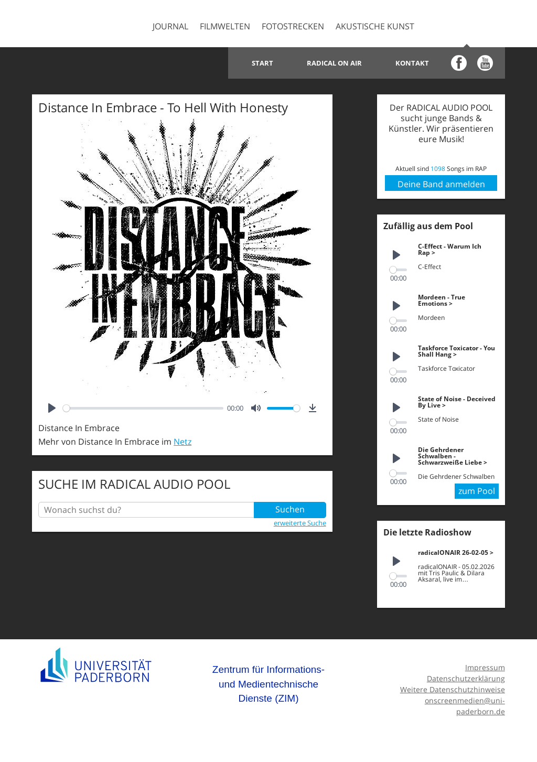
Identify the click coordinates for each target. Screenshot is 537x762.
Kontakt (412, 63)
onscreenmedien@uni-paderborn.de (465, 703)
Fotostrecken (293, 26)
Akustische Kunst (375, 26)
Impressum (485, 665)
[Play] (52, 408)
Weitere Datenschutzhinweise (452, 687)
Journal (170, 26)
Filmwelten (225, 26)
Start (262, 63)
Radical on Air (334, 63)
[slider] (143, 408)
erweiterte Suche (300, 523)
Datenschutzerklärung (466, 676)
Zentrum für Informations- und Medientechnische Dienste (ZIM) (268, 681)
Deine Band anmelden (441, 184)
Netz (182, 441)
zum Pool (476, 489)
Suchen (290, 510)
